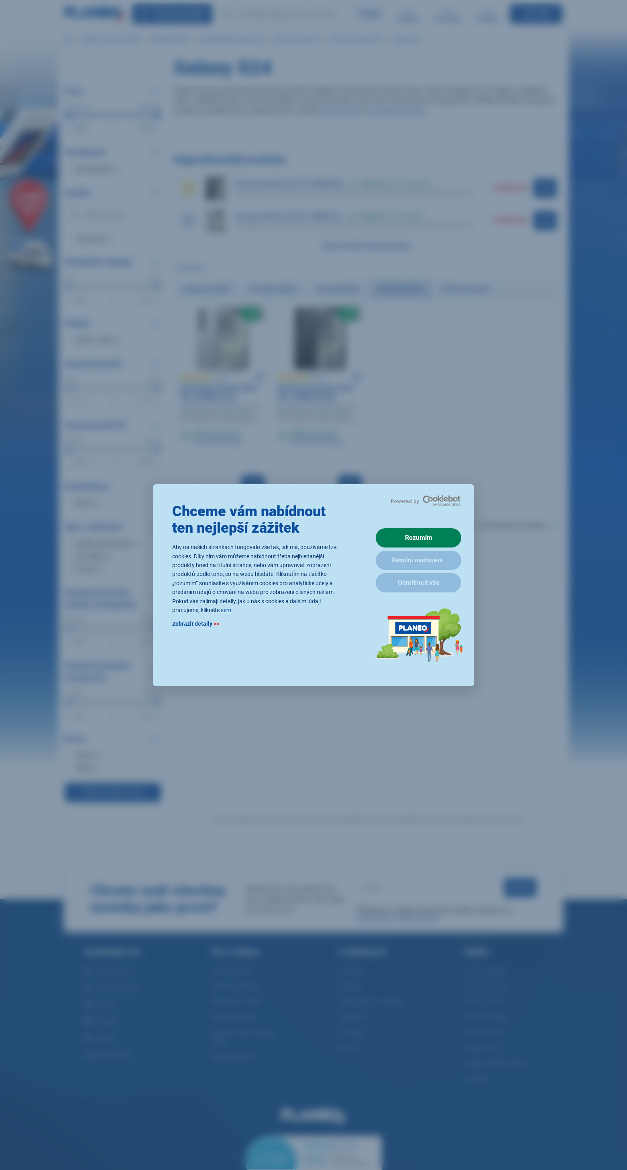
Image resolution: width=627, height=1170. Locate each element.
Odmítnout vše (419, 582)
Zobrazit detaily (195, 623)
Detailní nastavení (417, 560)
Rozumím (418, 537)
